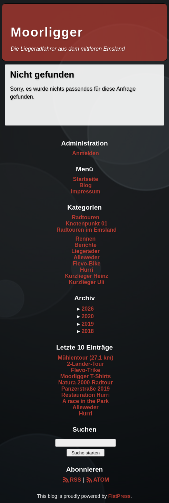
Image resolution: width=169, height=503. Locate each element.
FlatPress (119, 496)
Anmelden (85, 153)
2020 (87, 316)
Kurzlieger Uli (86, 282)
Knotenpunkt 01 (87, 224)
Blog (85, 185)
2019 (87, 324)
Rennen (86, 239)
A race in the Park (85, 401)
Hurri (86, 270)
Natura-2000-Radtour (85, 382)
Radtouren (85, 217)
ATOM (97, 480)
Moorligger (47, 32)
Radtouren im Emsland (87, 230)
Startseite (85, 179)
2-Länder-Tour (85, 364)
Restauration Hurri (85, 395)
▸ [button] (79, 309)
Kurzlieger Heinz (86, 276)
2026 (87, 309)
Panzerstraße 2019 (85, 389)
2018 (87, 331)
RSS (71, 480)
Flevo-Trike (85, 370)
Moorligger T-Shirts (85, 376)
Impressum (85, 191)
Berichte (85, 245)
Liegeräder (85, 251)
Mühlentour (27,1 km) (85, 358)
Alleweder (86, 257)
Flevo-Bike (87, 263)
